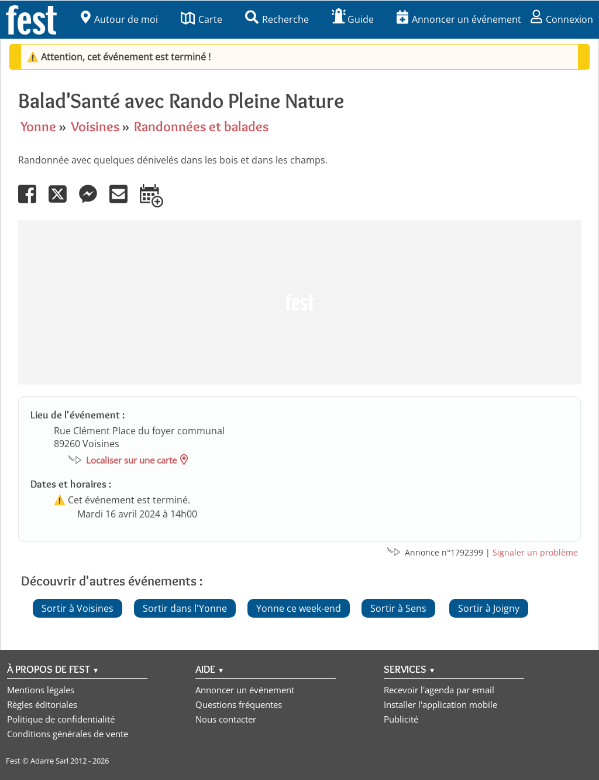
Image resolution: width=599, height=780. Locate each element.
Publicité (401, 719)
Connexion (562, 19)
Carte (201, 19)
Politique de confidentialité (61, 719)
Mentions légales (40, 690)
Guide (353, 19)
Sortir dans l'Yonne (185, 608)
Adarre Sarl (49, 760)
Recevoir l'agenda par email (439, 690)
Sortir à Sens (398, 608)
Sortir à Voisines (77, 608)
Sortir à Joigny (488, 608)
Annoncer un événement (459, 19)
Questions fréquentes (238, 704)
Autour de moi (119, 19)
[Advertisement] (299, 302)
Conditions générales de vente (67, 734)
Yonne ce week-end (298, 608)
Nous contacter (225, 719)
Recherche (277, 19)
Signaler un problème (535, 552)
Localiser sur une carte (131, 460)
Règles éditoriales (42, 704)
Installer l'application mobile (440, 704)
